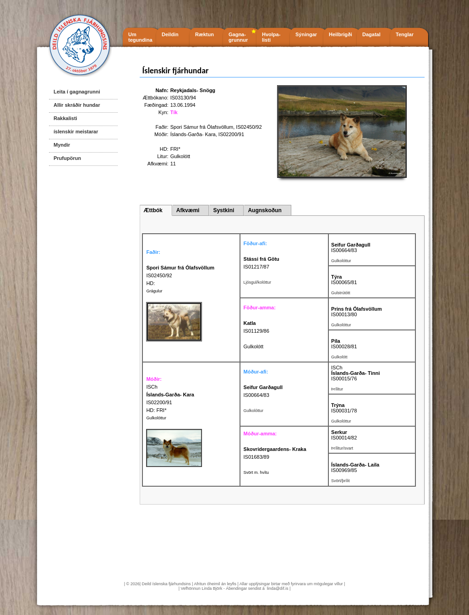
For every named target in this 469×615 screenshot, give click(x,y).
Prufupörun (67, 158)
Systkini (223, 210)
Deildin (170, 34)
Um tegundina (140, 37)
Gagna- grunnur (238, 37)
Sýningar (306, 34)
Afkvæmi (188, 210)
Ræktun (204, 34)
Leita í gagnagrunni (77, 91)
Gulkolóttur (156, 418)
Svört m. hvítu (256, 472)
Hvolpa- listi (271, 37)
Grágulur (154, 291)
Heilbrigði (340, 34)
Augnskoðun (264, 210)
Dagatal (371, 34)
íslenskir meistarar (76, 131)
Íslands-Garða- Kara (193, 134)
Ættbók (152, 210)
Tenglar (405, 34)
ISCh (336, 367)
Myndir (62, 145)
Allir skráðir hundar (77, 105)
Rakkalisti (65, 118)
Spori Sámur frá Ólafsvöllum (202, 127)
